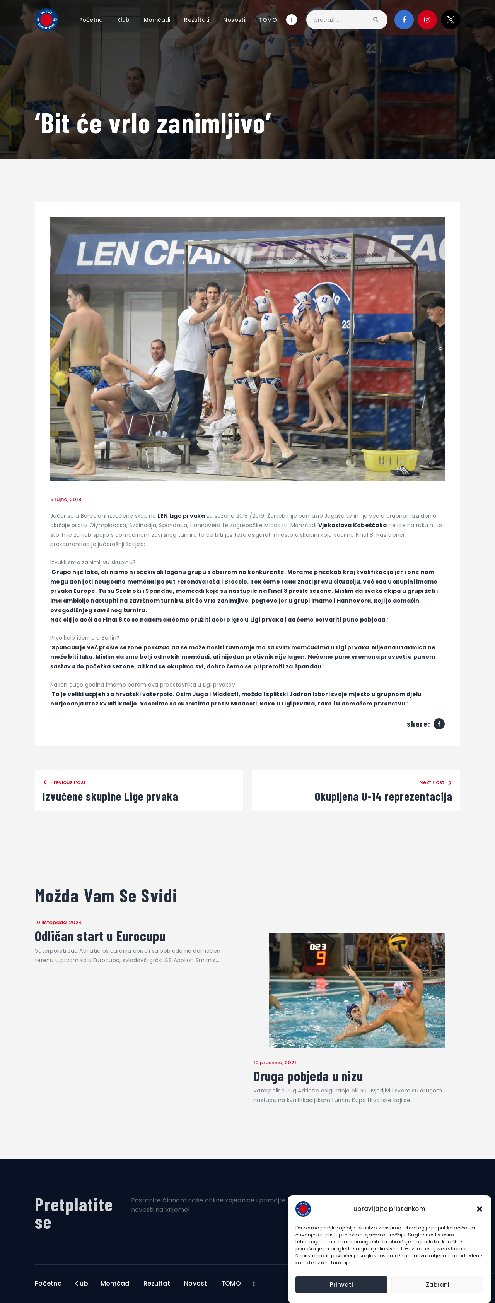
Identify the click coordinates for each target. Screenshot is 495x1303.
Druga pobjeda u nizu (308, 1075)
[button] (479, 1209)
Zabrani (437, 1285)
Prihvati (341, 1285)
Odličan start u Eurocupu (100, 935)
